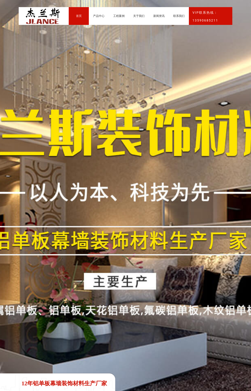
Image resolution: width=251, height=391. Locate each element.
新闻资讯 (159, 16)
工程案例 (119, 16)
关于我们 (139, 16)
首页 (79, 16)
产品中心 (98, 16)
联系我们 (179, 16)
